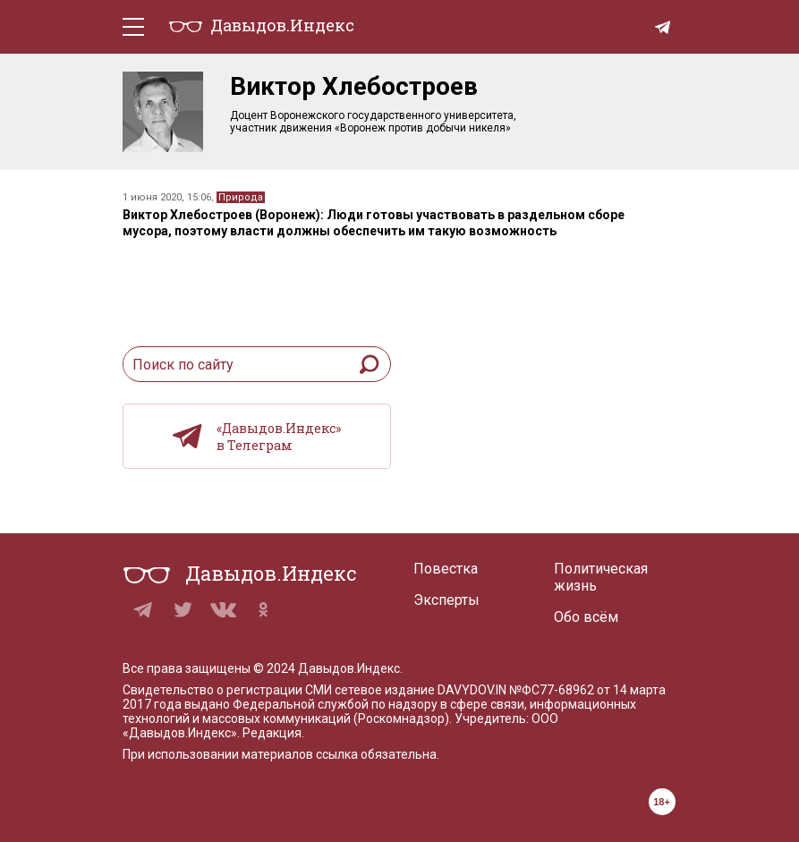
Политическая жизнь (601, 577)
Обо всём (586, 616)
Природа (240, 197)
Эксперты (446, 599)
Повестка (445, 568)
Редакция (272, 733)
